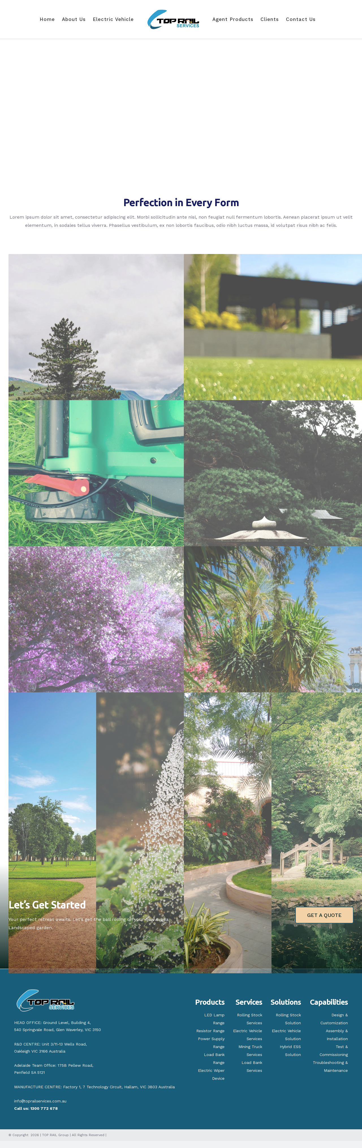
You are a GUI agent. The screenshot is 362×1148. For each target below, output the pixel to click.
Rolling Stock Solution (288, 1019)
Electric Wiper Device (211, 1074)
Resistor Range (210, 1030)
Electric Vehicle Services (247, 1034)
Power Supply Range (211, 1042)
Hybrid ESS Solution (290, 1050)
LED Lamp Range (214, 1019)
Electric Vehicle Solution (286, 1034)
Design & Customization (334, 1019)
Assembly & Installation (337, 1034)
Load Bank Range (214, 1058)
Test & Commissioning (334, 1050)
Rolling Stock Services (249, 1019)
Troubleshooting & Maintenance (330, 1066)
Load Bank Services (252, 1066)
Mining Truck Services (250, 1050)
